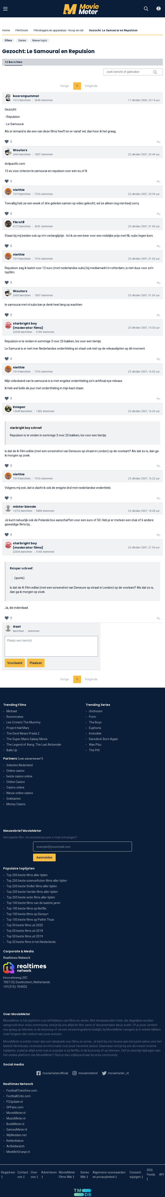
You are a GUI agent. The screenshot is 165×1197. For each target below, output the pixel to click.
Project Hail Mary (17, 728)
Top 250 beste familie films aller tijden (32, 891)
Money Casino (16, 804)
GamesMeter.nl (16, 1129)
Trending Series (98, 705)
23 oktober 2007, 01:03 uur (144, 258)
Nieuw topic (39, 40)
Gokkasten (13, 798)
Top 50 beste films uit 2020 (24, 925)
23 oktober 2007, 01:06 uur (144, 295)
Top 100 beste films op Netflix (26, 908)
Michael (11, 711)
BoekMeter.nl (15, 1124)
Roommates (14, 716)
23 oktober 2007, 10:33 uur (144, 327)
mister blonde (24, 506)
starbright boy (25, 323)
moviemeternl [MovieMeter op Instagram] (85, 1073)
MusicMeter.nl (15, 1118)
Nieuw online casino (19, 793)
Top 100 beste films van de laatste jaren (33, 903)
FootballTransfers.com (21, 1090)
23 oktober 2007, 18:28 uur (144, 510)
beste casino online (19, 776)
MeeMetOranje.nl (18, 1152)
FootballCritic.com (18, 1096)
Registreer (8, 1172)
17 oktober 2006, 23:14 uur (144, 100)
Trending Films (14, 705)
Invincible (95, 733)
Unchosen (95, 711)
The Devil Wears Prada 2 (22, 733)
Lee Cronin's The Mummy (23, 722)
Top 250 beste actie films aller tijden (30, 897)
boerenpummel (26, 96)
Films (8, 40)
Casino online (15, 787)
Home (6, 30)
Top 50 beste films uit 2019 (24, 936)
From (92, 716)
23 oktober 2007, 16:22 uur (144, 478)
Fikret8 (18, 222)
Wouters (20, 150)
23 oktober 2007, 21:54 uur (144, 547)
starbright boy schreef (26, 427)
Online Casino (15, 782)
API (161, 1174)
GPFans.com (14, 1107)
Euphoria (95, 728)
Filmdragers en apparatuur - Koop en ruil (58, 30)
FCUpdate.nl (14, 1101)
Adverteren (49, 1172)
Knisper (19, 407)
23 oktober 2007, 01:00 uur (144, 226)
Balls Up (11, 750)
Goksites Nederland (19, 765)
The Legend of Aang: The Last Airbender (33, 744)
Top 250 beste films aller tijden (27, 875)
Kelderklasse (15, 1140)
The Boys (95, 722)
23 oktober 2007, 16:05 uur (144, 371)
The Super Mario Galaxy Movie (26, 739)
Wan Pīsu (95, 744)
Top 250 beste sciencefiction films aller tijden (36, 880)
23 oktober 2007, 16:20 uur (144, 411)
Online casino (15, 770)
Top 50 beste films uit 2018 (24, 930)
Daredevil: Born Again (103, 739)
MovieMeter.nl (16, 1113)
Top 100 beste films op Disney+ (27, 914)
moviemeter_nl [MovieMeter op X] (115, 1073)
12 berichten (13, 62)
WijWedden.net (16, 1135)
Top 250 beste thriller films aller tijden (31, 886)
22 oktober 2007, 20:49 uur (144, 154)
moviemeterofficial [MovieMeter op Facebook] (52, 1073)
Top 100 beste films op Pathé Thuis (30, 919)
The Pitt (94, 750)
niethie (19, 190)
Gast (17, 626)
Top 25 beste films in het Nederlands (31, 942)
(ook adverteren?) (30, 758)
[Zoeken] (146, 8)
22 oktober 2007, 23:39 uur (144, 194)
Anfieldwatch (15, 1146)
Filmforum (21, 30)
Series (22, 40)
